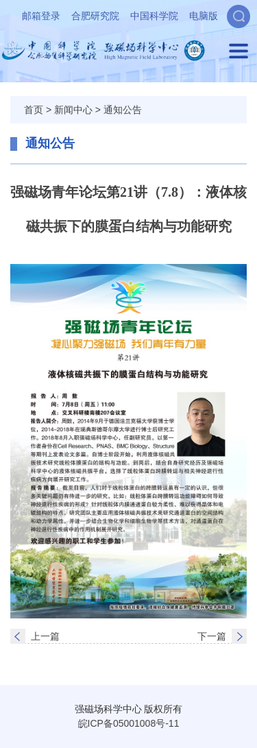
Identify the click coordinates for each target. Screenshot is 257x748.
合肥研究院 (95, 15)
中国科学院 (154, 15)
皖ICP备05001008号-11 (129, 723)
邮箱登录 (41, 15)
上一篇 (45, 636)
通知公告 (122, 109)
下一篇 (211, 636)
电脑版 (203, 15)
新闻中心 (73, 109)
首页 (33, 109)
